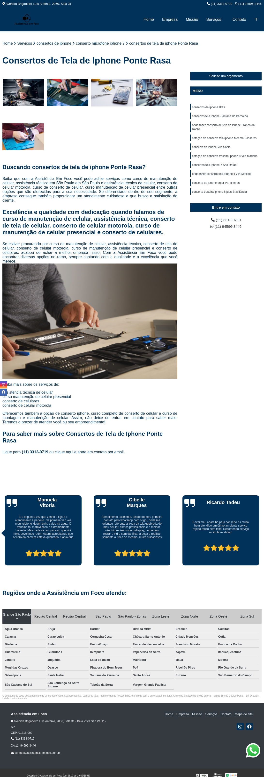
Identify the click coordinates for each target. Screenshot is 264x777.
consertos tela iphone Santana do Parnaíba (220, 116)
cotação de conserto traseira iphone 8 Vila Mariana (224, 157)
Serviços (213, 19)
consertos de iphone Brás (208, 107)
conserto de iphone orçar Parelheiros (216, 185)
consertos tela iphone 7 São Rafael (214, 166)
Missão (192, 19)
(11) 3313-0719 (220, 4)
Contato (239, 19)
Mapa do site (244, 714)
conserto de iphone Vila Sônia (211, 148)
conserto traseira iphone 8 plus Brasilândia (219, 194)
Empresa (170, 19)
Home (148, 19)
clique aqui (64, 452)
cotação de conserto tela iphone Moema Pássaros (224, 139)
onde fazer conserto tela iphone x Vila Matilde (221, 176)
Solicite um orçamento (226, 76)
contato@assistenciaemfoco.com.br (36, 753)
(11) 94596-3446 (248, 4)
